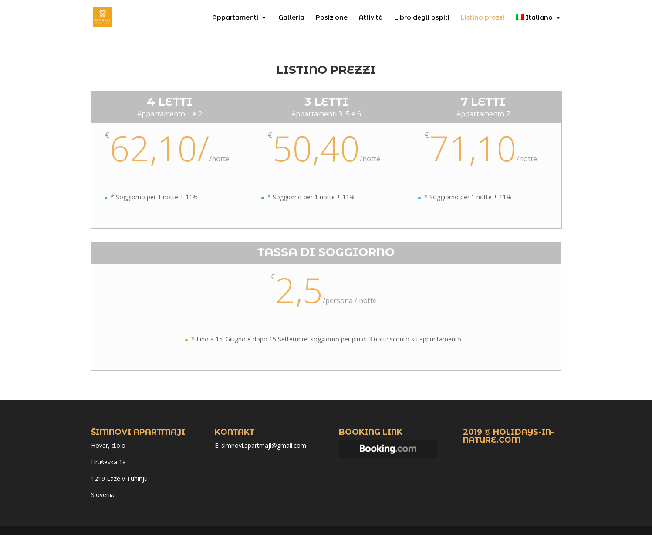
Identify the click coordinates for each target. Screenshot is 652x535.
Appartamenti (235, 17)
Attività (371, 17)
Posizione (332, 17)
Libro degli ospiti (421, 17)
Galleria (291, 17)
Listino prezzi (482, 17)
